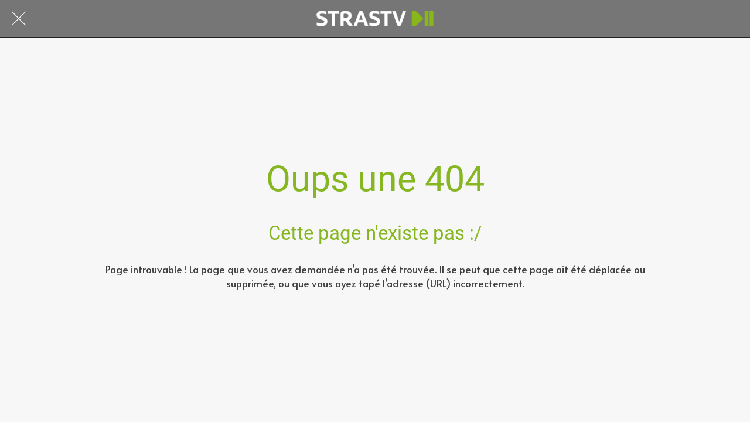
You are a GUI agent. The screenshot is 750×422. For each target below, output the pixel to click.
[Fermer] (19, 19)
